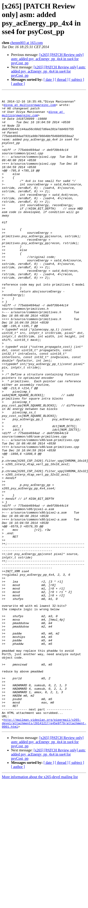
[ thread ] (61, 80)
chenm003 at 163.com (26, 43)
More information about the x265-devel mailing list (40, 904)
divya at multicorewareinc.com (30, 107)
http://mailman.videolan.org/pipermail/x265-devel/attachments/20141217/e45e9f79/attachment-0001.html (44, 849)
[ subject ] (76, 80)
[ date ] (49, 80)
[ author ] (18, 84)
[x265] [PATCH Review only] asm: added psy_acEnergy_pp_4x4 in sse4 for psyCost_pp (47, 59)
